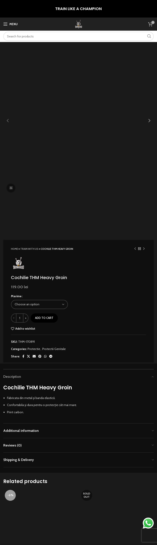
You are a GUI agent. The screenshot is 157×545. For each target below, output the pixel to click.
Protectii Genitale (54, 204)
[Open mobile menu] (10, 24)
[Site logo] (78, 24)
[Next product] (144, 103)
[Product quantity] (19, 172)
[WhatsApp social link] (45, 211)
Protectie (34, 204)
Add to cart (44, 172)
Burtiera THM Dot (40, 421)
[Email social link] (34, 211)
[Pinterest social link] (40, 211)
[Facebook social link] (23, 211)
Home (14, 103)
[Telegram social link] (51, 211)
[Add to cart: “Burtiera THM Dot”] (36, 411)
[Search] (78, 36)
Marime (16, 151)
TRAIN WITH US (29, 103)
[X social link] (28, 211)
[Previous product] (135, 103)
